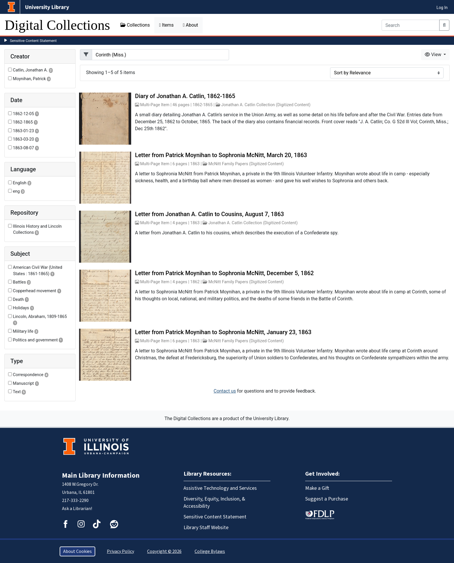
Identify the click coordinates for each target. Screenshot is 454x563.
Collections (135, 25)
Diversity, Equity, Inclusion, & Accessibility (214, 502)
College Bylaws (210, 551)
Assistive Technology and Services (220, 488)
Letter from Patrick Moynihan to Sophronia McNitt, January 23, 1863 (223, 332)
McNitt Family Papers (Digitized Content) (246, 163)
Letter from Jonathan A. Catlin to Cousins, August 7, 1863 (209, 214)
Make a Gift (317, 488)
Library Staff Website (206, 527)
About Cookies (77, 551)
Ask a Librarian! (77, 508)
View (433, 54)
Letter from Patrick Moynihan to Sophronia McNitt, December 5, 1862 (224, 273)
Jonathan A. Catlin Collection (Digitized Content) (265, 104)
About (190, 25)
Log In (442, 7)
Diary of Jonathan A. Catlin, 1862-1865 (185, 96)
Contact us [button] (225, 391)
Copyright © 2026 (164, 551)
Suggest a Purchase (326, 499)
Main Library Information (101, 475)
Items (166, 25)
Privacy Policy (120, 551)
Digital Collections (57, 25)
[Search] (411, 25)
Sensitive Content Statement (33, 40)
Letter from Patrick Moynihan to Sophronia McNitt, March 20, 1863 (221, 155)
